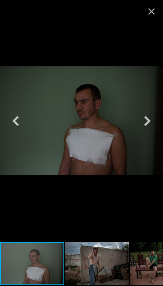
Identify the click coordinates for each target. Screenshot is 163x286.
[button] (15, 121)
